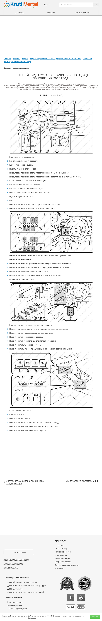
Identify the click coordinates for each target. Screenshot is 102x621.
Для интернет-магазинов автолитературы (26, 585)
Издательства (61, 555)
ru (46, 4)
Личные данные (14, 605)
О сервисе (19, 12)
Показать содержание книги (16, 68)
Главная (7, 58)
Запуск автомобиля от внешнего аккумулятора (25, 482)
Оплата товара (61, 548)
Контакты (59, 568)
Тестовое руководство (17, 608)
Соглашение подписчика (13, 563)
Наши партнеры (62, 558)
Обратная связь (19, 552)
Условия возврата (11, 567)
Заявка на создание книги (67, 565)
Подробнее (32, 618)
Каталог (51, 12)
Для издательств (15, 589)
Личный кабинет (82, 12)
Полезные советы (63, 552)
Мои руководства (15, 602)
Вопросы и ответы (63, 561)
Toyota (25, 58)
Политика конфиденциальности (16, 559)
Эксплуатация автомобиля (81, 481)
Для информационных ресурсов (22, 582)
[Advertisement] (51, 35)
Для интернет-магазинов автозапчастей (25, 592)
